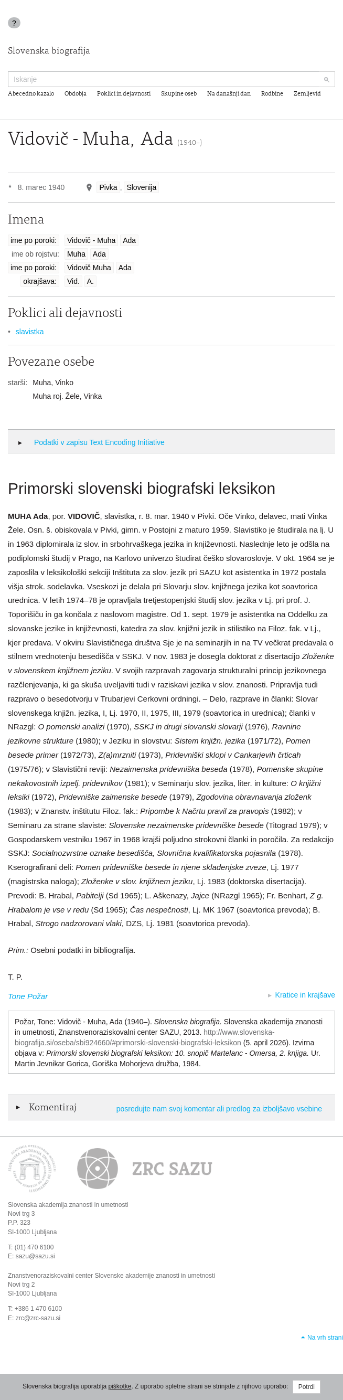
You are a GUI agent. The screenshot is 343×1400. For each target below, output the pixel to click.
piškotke (119, 1386)
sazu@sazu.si (35, 1256)
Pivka (108, 187)
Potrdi (306, 1387)
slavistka (30, 331)
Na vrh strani (325, 1337)
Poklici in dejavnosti (124, 94)
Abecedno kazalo (31, 94)
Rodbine (272, 94)
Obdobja (76, 94)
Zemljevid (307, 94)
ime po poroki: (33, 240)
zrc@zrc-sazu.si (38, 1318)
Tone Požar (28, 996)
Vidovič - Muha (91, 240)
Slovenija (141, 187)
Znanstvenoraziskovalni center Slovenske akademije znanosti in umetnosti (111, 1275)
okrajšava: (40, 281)
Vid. (73, 281)
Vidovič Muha (89, 267)
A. (90, 281)
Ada (129, 240)
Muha (76, 254)
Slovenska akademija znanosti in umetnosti (68, 1204)
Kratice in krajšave (305, 995)
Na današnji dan (229, 94)
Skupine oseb (179, 94)
